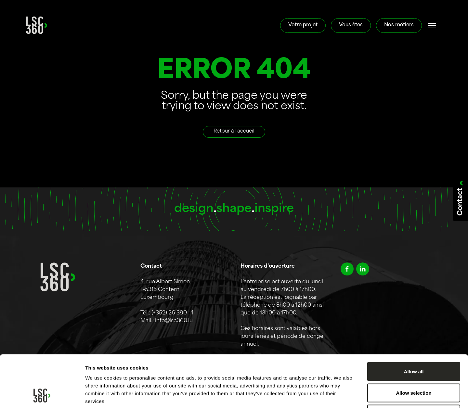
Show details (341, 395)
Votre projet (303, 25)
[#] (432, 26)
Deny (414, 365)
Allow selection (413, 344)
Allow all (414, 322)
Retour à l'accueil (234, 131)
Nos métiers (399, 25)
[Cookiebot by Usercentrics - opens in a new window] (42, 395)
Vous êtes (351, 25)
